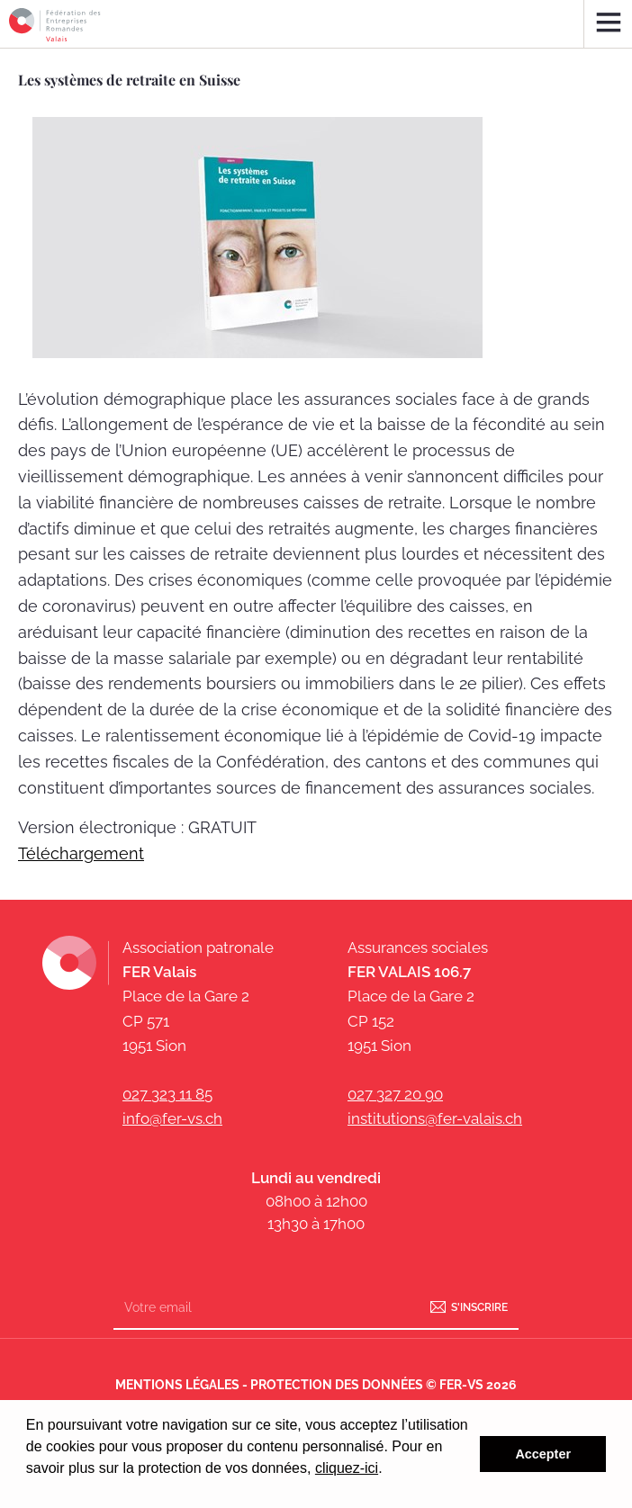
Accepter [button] (543, 1454)
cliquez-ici (346, 1468)
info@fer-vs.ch (172, 1118)
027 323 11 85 (167, 1094)
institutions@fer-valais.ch (435, 1118)
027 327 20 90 (395, 1094)
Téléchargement (81, 853)
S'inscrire (479, 1307)
